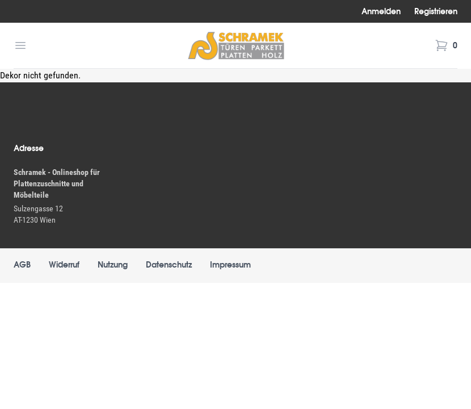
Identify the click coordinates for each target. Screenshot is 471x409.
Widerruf (64, 265)
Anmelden (381, 11)
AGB (22, 265)
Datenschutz (169, 265)
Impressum (230, 265)
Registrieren (435, 11)
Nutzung (113, 265)
